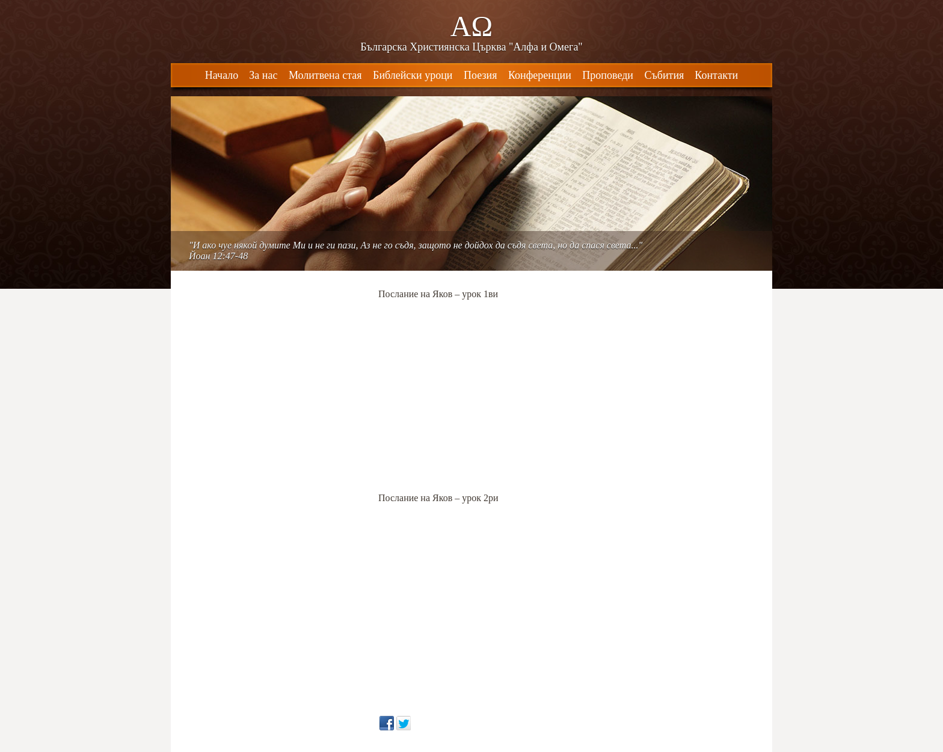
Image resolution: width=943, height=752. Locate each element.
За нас (263, 75)
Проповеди (607, 75)
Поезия (480, 75)
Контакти (716, 75)
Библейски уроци (412, 75)
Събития (664, 75)
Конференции (539, 75)
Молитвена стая (325, 75)
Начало (221, 75)
